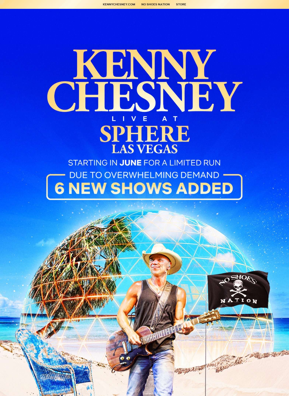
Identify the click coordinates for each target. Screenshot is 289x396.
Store (181, 4)
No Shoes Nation (155, 4)
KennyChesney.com (119, 4)
